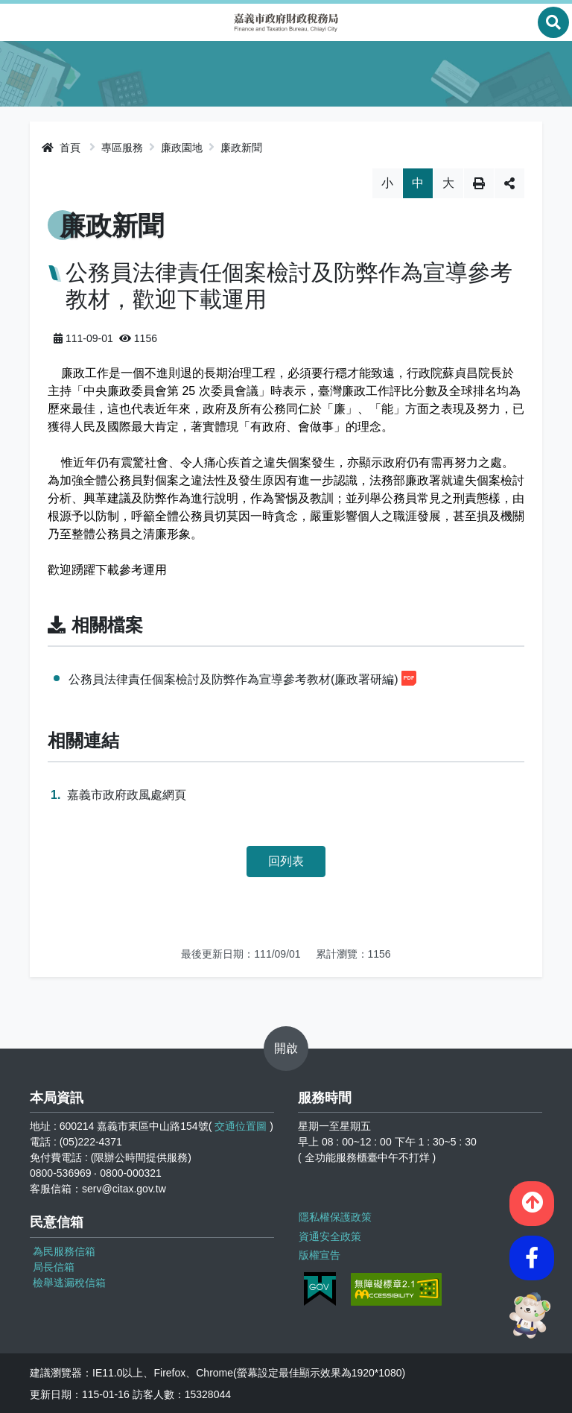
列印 (479, 183)
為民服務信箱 (64, 1251)
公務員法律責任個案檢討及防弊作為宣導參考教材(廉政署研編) (242, 678)
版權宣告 (319, 1253)
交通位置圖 (240, 1126)
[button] (531, 1201)
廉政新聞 (241, 148)
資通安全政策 (329, 1235)
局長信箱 (53, 1267)
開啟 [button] (286, 1048)
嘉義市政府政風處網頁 (126, 794)
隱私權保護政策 (334, 1216)
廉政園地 (182, 148)
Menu (18, 22)
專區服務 (122, 148)
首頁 (61, 148)
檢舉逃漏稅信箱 (69, 1283)
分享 (509, 183)
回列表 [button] (286, 861)
